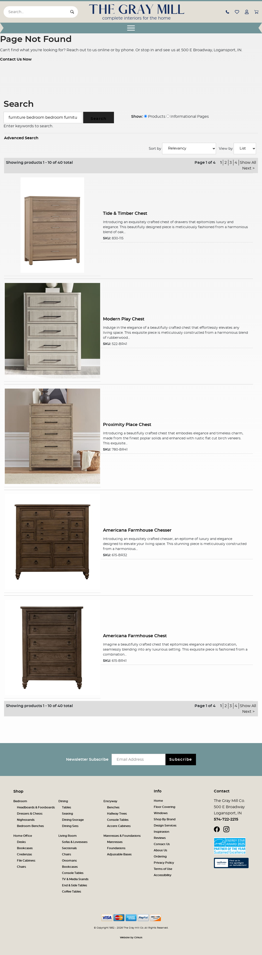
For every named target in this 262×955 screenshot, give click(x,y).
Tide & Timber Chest (125, 213)
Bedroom (20, 801)
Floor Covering (164, 807)
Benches (113, 807)
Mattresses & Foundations (122, 835)
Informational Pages (187, 116)
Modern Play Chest (123, 319)
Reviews (160, 838)
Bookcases (25, 848)
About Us (160, 850)
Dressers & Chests (29, 813)
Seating (67, 813)
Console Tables (117, 819)
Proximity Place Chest (127, 424)
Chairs (21, 866)
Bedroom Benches (30, 826)
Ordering (160, 856)
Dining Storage (73, 819)
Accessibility (162, 875)
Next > (248, 168)
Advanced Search (21, 138)
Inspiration (161, 831)
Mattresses (115, 842)
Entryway (110, 801)
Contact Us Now (16, 59)
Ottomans (69, 860)
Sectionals (69, 848)
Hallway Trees (117, 813)
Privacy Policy (164, 862)
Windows (161, 813)
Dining (63, 801)
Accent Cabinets (119, 826)
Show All (248, 162)
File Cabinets (26, 860)
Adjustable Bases (119, 854)
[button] (227, 11)
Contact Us (162, 844)
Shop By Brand (164, 819)
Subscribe (180, 759)
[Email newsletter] (140, 759)
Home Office (22, 835)
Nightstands (26, 819)
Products (154, 116)
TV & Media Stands (75, 879)
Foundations (116, 848)
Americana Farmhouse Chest (135, 636)
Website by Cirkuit (131, 937)
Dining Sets (70, 826)
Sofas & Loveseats (74, 842)
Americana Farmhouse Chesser (137, 530)
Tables (66, 807)
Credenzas (24, 854)
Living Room (67, 835)
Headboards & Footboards (36, 807)
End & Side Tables (74, 885)
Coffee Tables (71, 891)
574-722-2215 (226, 819)
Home (158, 800)
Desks (21, 842)
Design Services (165, 825)
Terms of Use (163, 869)
